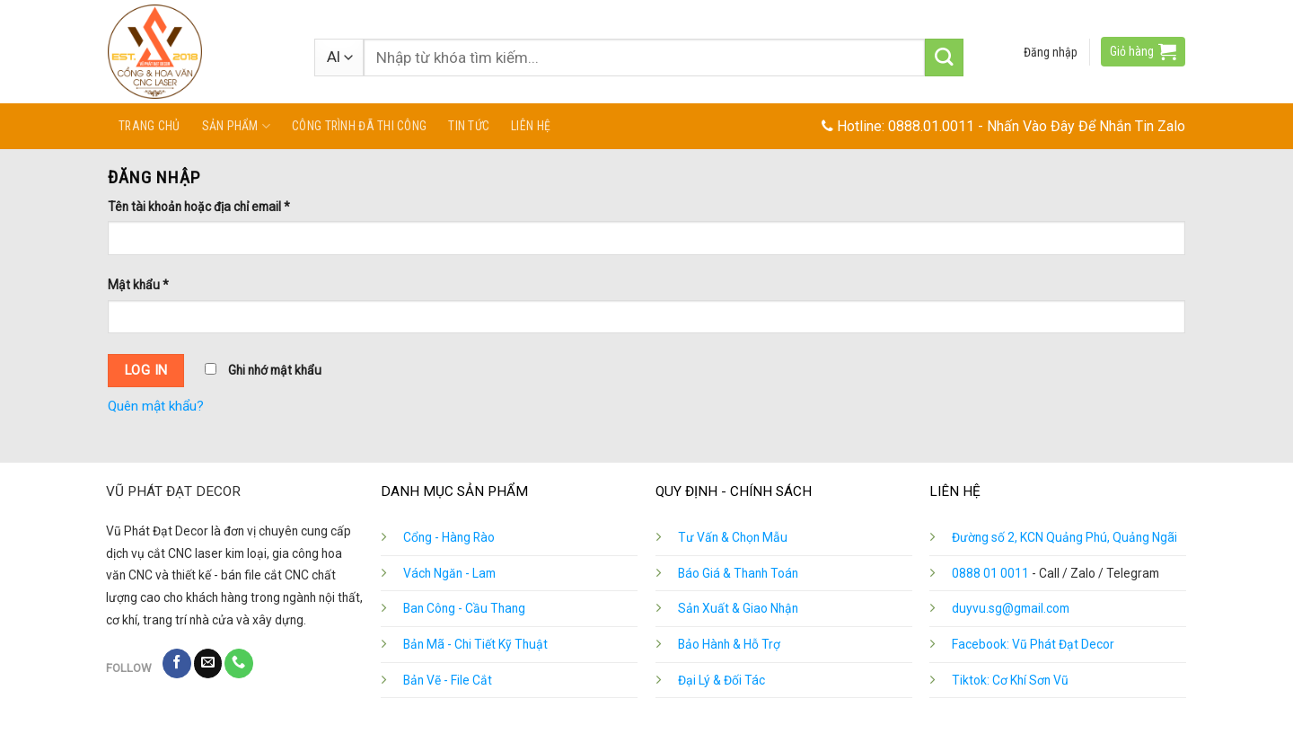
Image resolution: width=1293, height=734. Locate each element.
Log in (146, 370)
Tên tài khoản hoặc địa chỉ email (199, 206)
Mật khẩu (138, 285)
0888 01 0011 (990, 573)
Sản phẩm (236, 126)
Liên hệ (530, 126)
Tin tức (468, 126)
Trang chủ (149, 126)
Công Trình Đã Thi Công (359, 126)
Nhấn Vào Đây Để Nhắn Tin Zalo (1086, 126)
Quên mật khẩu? (156, 406)
